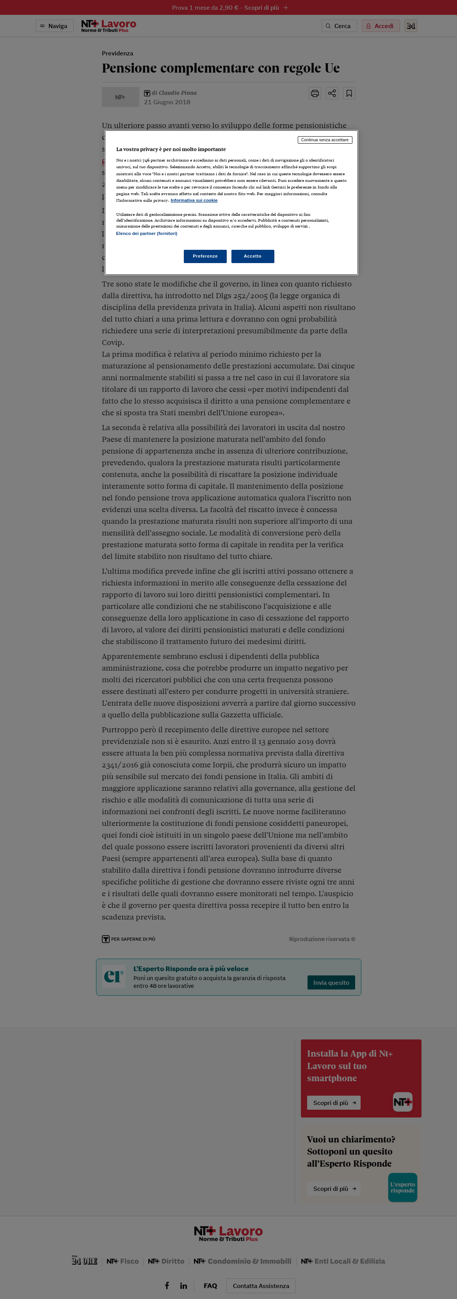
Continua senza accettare (325, 139)
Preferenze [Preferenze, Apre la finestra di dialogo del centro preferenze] (205, 256)
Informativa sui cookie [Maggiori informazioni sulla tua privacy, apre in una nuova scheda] (194, 200)
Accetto (253, 256)
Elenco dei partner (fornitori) (147, 233)
